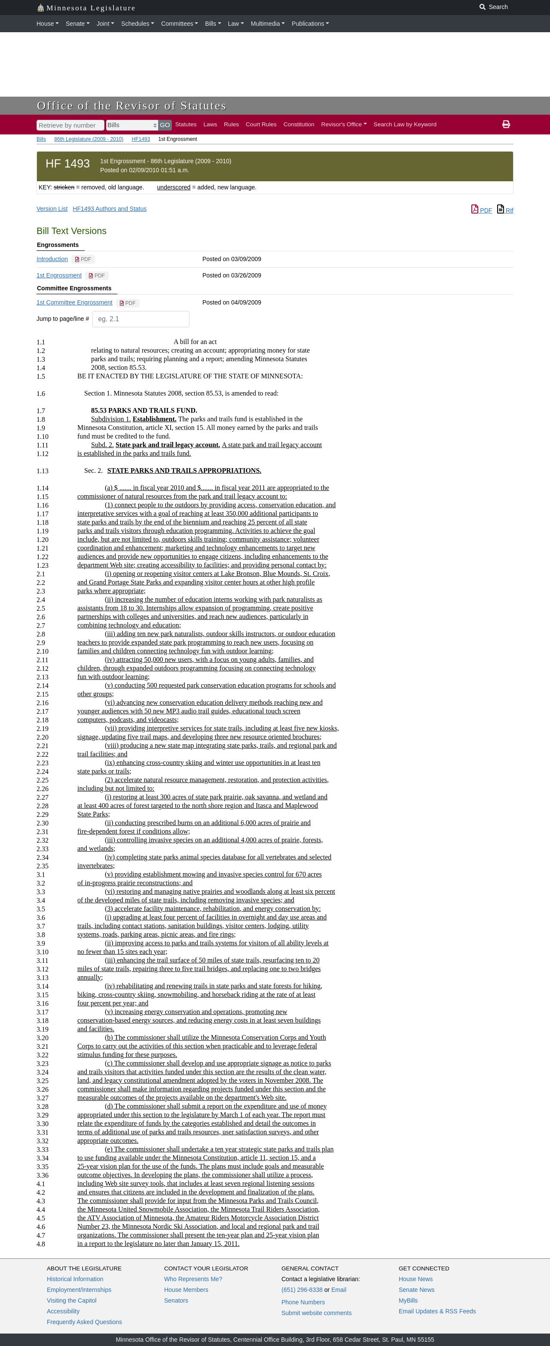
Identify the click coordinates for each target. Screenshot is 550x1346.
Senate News (416, 1289)
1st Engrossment (59, 275)
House (45, 23)
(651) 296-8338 (302, 1289)
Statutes (186, 124)
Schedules (135, 23)
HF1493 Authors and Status (110, 208)
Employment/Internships (79, 1289)
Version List (52, 208)
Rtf (505, 210)
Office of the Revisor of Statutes (132, 105)
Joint (103, 23)
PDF (481, 210)
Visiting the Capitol (72, 1300)
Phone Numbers (303, 1302)
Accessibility (63, 1311)
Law (233, 23)
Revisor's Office (341, 124)
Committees (177, 23)
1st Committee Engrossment (75, 302)
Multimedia (265, 23)
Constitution (299, 124)
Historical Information (75, 1279)
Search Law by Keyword (405, 124)
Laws (210, 124)
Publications (308, 23)
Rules (231, 124)
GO (165, 124)
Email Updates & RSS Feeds (437, 1311)
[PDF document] (83, 259)
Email (338, 1289)
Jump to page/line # (63, 318)
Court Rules (261, 124)
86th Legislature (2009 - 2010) (88, 139)
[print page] (506, 124)
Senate (75, 23)
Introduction (52, 259)
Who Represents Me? (193, 1279)
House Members (186, 1289)
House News (416, 1279)
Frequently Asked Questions (84, 1322)
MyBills (408, 1300)
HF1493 (140, 139)
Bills (210, 23)
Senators (176, 1300)
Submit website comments (316, 1312)
